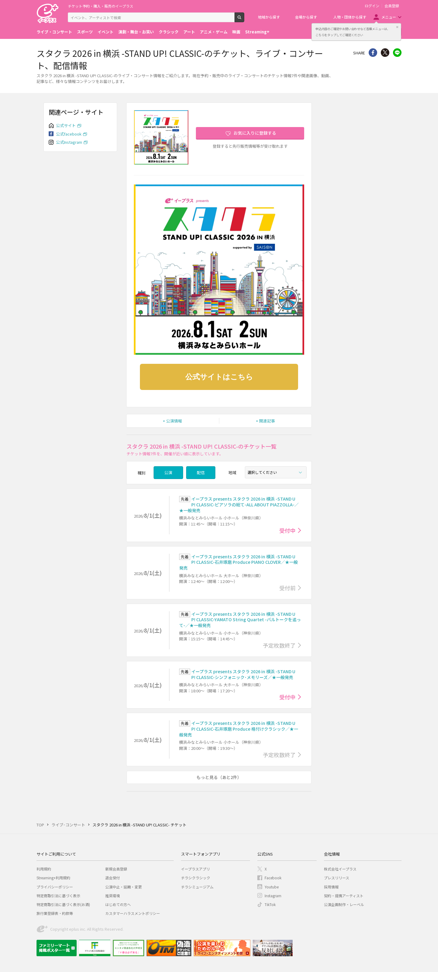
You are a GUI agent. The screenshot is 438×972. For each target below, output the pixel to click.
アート (189, 32)
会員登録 (391, 6)
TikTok (270, 904)
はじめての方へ (118, 904)
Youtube (272, 886)
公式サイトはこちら (219, 377)
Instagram (273, 895)
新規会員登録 (116, 868)
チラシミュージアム (197, 886)
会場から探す (306, 16)
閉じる (397, 27)
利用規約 (43, 868)
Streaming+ (257, 32)
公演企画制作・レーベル (344, 904)
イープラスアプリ (195, 868)
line (397, 52)
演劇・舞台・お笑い (136, 32)
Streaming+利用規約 (53, 877)
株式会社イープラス (340, 868)
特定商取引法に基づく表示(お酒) (63, 904)
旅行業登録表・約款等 (54, 913)
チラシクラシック (195, 877)
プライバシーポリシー (54, 886)
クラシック (169, 32)
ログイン (372, 6)
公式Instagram (69, 142)
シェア (373, 52)
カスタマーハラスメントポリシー (132, 913)
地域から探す (269, 16)
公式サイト (66, 125)
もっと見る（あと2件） (219, 777)
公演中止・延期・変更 (123, 886)
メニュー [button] (388, 16)
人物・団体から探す (349, 16)
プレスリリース (336, 877)
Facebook (273, 877)
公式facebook (69, 134)
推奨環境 (112, 895)
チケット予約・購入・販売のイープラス (100, 6)
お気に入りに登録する (255, 133)
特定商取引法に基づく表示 (58, 895)
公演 (168, 472)
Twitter (385, 52)
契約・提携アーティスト (343, 895)
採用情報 (331, 886)
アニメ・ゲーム (214, 32)
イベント (105, 32)
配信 (201, 472)
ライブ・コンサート (54, 32)
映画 (236, 32)
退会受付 (112, 877)
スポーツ (85, 32)
